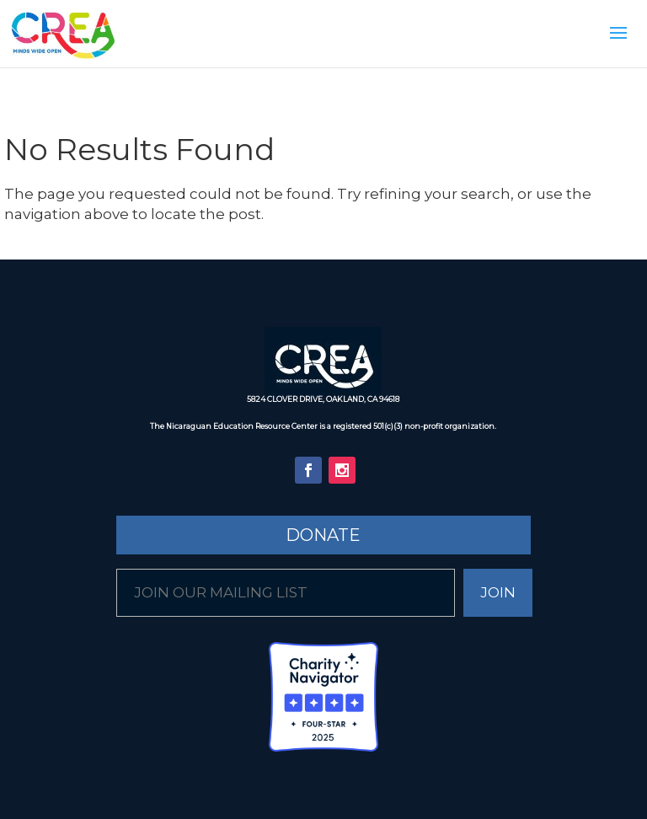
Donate (323, 535)
